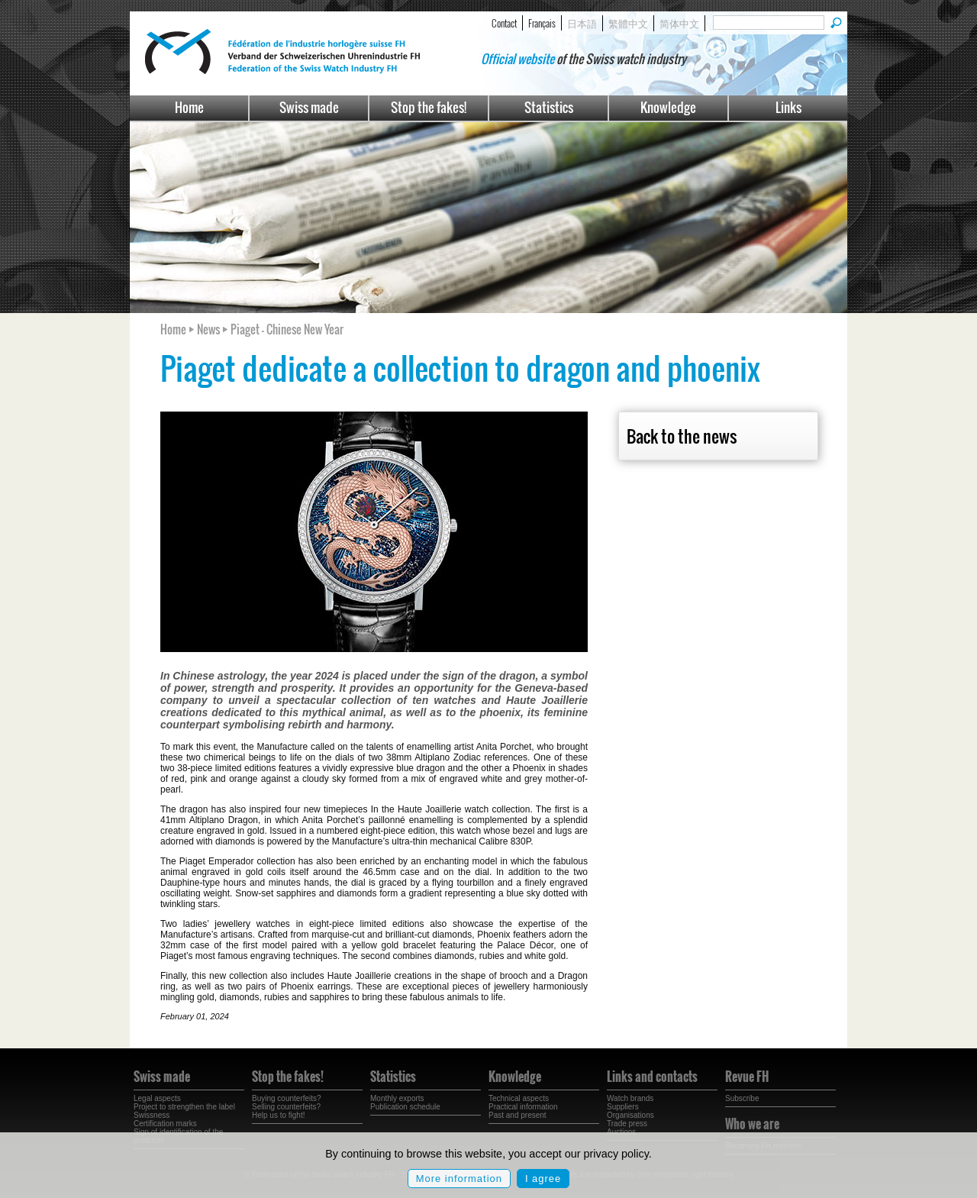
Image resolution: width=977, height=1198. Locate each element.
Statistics (548, 107)
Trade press (627, 1123)
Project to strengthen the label (184, 1107)
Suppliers (623, 1107)
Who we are (752, 1124)
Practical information (523, 1107)
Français (542, 23)
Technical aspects (518, 1098)
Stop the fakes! (428, 107)
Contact (504, 23)
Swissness (151, 1115)
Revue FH (747, 1076)
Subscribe (742, 1098)
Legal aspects (157, 1098)
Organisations (630, 1115)
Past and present (517, 1115)
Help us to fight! (278, 1115)
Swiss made (309, 107)
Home (189, 107)
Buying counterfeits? (286, 1098)
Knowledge (668, 107)
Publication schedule (405, 1107)
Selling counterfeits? (286, 1107)
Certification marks (165, 1123)
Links (788, 107)
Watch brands (630, 1098)
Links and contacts (652, 1076)
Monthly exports (397, 1098)
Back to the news (682, 436)
